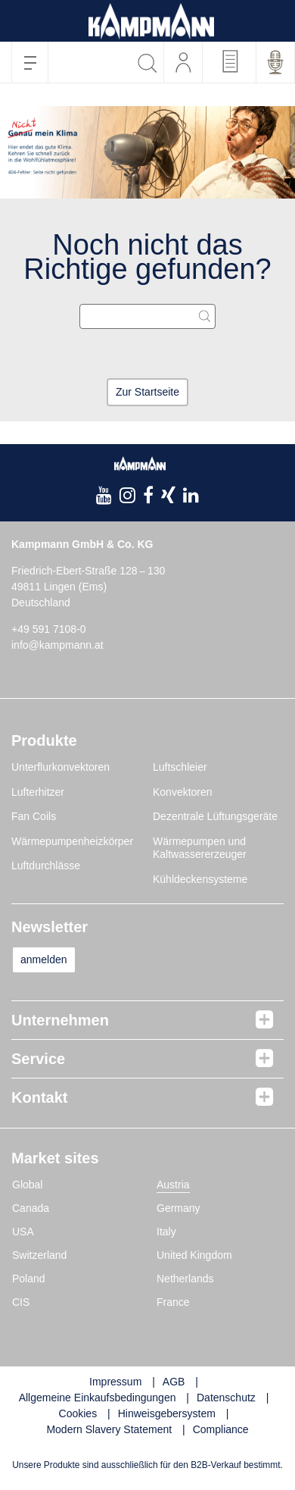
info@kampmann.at (57, 645)
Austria (173, 1185)
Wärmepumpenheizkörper (72, 841)
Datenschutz (226, 1397)
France (173, 1302)
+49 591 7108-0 (48, 629)
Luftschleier (180, 767)
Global (27, 1185)
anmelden (43, 959)
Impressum (115, 1382)
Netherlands (185, 1278)
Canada (30, 1208)
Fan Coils (33, 816)
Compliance (221, 1429)
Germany (178, 1208)
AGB (174, 1382)
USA (23, 1231)
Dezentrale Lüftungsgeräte (215, 816)
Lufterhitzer (37, 792)
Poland (28, 1278)
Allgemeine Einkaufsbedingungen (97, 1397)
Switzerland (39, 1255)
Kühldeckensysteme (200, 879)
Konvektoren (183, 792)
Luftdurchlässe (45, 865)
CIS (21, 1302)
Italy (166, 1231)
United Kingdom (194, 1255)
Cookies (78, 1413)
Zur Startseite (147, 392)
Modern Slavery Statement (109, 1429)
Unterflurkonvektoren (60, 767)
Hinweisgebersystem (167, 1413)
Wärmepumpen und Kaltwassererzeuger (200, 848)
